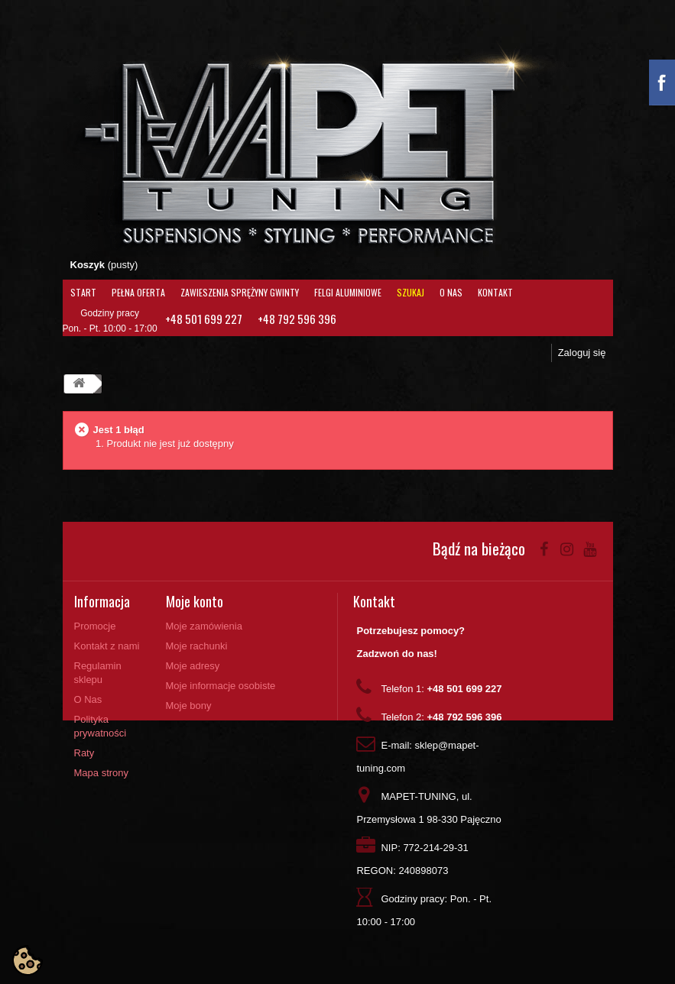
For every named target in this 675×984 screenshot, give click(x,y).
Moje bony (189, 705)
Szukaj (410, 292)
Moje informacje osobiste (221, 685)
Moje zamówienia (204, 626)
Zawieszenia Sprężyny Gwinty (239, 292)
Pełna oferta (138, 292)
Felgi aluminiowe (347, 292)
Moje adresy (193, 666)
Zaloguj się (582, 352)
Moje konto (194, 601)
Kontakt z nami (107, 646)
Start (83, 292)
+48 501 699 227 (203, 318)
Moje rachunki (197, 646)
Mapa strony (101, 772)
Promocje (95, 626)
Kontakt (495, 292)
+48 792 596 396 (297, 318)
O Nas (451, 292)
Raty (84, 753)
